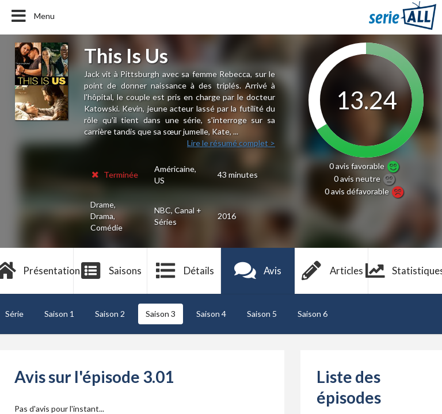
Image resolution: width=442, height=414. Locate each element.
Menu (32, 16)
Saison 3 (161, 314)
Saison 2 (110, 314)
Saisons (110, 271)
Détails (184, 271)
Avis (258, 271)
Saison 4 (211, 314)
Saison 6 (312, 314)
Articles (331, 271)
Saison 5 (262, 314)
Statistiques (405, 271)
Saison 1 (59, 314)
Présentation (37, 271)
